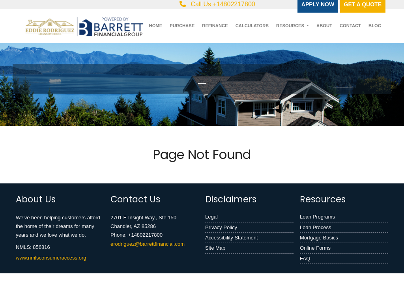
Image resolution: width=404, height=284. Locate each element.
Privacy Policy (221, 227)
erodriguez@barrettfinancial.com (147, 244)
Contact (350, 25)
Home (156, 25)
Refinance (215, 25)
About (324, 25)
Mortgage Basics (319, 238)
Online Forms (315, 248)
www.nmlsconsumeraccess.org (51, 258)
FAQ (305, 259)
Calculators (252, 25)
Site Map (215, 248)
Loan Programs (317, 217)
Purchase (182, 25)
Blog (374, 25)
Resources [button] (290, 25)
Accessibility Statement (231, 238)
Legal (211, 217)
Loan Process (315, 227)
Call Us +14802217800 (217, 4)
